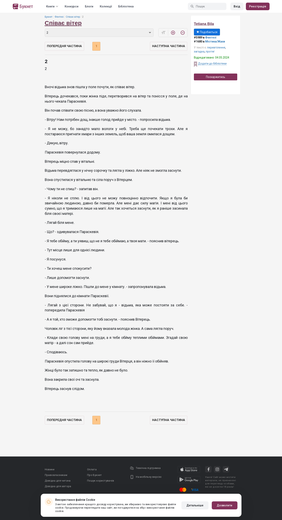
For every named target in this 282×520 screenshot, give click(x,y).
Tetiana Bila (204, 24)
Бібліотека (126, 6)
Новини (49, 469)
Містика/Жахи (215, 41)
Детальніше (195, 505)
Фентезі (59, 16)
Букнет (48, 16)
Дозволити (224, 505)
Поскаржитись (215, 77)
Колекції (106, 6)
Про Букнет (94, 475)
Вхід (237, 6)
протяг (210, 51)
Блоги (89, 6)
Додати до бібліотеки (212, 63)
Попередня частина (64, 46)
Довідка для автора (58, 486)
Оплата (92, 469)
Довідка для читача (58, 480)
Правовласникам (56, 475)
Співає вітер (73, 16)
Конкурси (71, 6)
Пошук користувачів (100, 480)
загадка (199, 51)
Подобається (206, 32)
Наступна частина (168, 46)
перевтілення (216, 47)
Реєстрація (257, 6)
